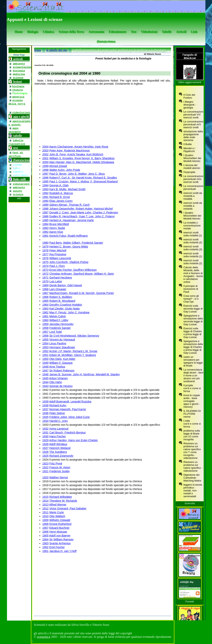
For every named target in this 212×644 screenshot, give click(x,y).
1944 (45, 382)
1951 (45, 355)
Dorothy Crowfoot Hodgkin (65, 304)
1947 (45, 370)
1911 (45, 512)
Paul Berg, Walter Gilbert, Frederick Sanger (76, 242)
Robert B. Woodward (62, 300)
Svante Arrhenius (60, 543)
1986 (45, 216)
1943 (45, 386)
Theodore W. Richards (63, 500)
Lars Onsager (57, 289)
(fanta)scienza (106, 41)
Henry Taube (57, 228)
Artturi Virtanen (58, 378)
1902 (45, 547)
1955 (45, 339)
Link (194, 31)
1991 (45, 197)
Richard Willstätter (60, 496)
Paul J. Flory (57, 265)
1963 (45, 308)
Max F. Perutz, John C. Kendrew (69, 312)
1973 (45, 269)
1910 (45, 516)
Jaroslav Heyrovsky (61, 324)
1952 (45, 351)
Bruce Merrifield (59, 224)
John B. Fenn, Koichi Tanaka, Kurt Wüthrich (76, 154)
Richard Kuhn (57, 405)
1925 (45, 455)
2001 (45, 158)
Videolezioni (149, 31)
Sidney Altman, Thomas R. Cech (69, 204)
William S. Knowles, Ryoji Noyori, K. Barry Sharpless (82, 158)
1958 (45, 327)
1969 (45, 285)
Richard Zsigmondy (61, 455)
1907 (45, 527)
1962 (45, 312)
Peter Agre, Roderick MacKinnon (69, 150)
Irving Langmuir (59, 428)
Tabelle (166, 31)
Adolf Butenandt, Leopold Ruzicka (70, 401)
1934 (45, 420)
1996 (45, 177)
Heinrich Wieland (59, 448)
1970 (45, 281)
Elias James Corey (61, 200)
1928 (45, 444)
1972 (45, 273)
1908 (45, 523)
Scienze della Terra (71, 31)
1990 (45, 200)
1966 (45, 296)
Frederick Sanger (60, 327)
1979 (45, 246)
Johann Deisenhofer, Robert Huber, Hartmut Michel (81, 208)
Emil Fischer (57, 547)
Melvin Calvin (57, 316)
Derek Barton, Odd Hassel (65, 285)
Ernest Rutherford (60, 523)
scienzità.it (43, 636)
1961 (45, 316)
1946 (45, 374)
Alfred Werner (57, 504)
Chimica (48, 31)
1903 (45, 543)
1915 (45, 496)
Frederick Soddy (59, 471)
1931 (45, 432)
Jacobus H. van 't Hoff (62, 551)
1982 (45, 231)
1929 (45, 440)
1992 (45, 193)
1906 (45, 531)
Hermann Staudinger (62, 347)
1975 (45, 262)
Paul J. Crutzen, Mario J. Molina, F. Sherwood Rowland (83, 181)
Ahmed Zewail (58, 166)
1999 (45, 166)
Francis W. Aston (59, 467)
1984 (45, 224)
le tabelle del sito (56, 50)
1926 (45, 451)
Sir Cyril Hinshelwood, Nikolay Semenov (74, 335)
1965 (45, 300)
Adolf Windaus (58, 444)
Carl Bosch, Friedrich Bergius (67, 432)
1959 (45, 324)
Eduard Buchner (59, 527)
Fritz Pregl (55, 463)
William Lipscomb (60, 258)
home (37, 50)
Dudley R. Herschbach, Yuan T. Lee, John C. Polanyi (82, 216)
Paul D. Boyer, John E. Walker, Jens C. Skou (77, 173)
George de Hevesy (61, 386)
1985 (45, 220)
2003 (45, 150)
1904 (45, 539)
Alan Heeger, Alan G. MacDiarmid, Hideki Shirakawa (81, 162)
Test (133, 31)
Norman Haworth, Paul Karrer (67, 409)
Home (19, 31)
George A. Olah (59, 185)
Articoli (181, 31)
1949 (45, 362)
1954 (45, 343)
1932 (45, 428)
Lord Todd (55, 331)
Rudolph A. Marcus (61, 193)
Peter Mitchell (57, 250)
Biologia (32, 31)
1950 (45, 358)
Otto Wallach (57, 516)
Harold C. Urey (58, 420)
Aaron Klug (56, 231)
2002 (45, 154)
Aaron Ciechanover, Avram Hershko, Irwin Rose (78, 146)
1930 (45, 436)
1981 (45, 235)
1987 (45, 212)
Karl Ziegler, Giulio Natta (64, 308)
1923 (45, 463)
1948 (45, 366)
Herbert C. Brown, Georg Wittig (68, 246)
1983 (45, 228)
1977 (45, 254)
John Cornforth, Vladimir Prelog (68, 262)
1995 (45, 181)
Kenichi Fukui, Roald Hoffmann (68, 235)
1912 (45, 508)
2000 (45, 162)
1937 (45, 409)
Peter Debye (57, 413)
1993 (45, 189)
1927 (45, 448)
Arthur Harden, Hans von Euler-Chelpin (73, 440)
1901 (45, 551)
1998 (45, 169)
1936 (45, 413)
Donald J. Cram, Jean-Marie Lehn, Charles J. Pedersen (83, 212)
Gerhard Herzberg (60, 277)
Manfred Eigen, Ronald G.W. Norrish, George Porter (81, 293)
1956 (45, 335)
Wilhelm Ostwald (59, 520)
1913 (45, 504)
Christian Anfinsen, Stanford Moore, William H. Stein (81, 273)
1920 (45, 477)
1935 (45, 417)
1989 (45, 204)
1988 (45, 208)
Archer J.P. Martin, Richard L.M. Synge (73, 351)
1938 (45, 405)
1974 (45, 265)
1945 (45, 378)
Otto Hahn (55, 382)
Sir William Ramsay (61, 539)
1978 (45, 250)
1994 (45, 185)
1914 (45, 500)
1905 (45, 535)
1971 (45, 277)
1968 (45, 289)
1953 (45, 347)
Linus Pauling (57, 343)
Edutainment (117, 31)
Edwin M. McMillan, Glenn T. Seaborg (72, 355)
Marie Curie (56, 512)
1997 (45, 173)
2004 (45, 146)
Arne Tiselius (57, 366)
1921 (45, 471)
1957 (45, 331)
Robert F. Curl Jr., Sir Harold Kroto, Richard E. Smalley (83, 177)
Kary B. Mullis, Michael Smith (67, 189)
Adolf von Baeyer (59, 535)
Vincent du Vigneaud (62, 339)
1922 (45, 467)
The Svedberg (58, 451)
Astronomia (96, 31)
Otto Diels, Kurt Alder (62, 358)
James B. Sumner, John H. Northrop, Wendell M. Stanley (84, 374)
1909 (45, 520)
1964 (45, 304)
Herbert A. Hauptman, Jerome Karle (71, 220)
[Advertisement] (103, 115)
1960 (45, 320)
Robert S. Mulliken (60, 296)
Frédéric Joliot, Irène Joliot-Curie (69, 417)
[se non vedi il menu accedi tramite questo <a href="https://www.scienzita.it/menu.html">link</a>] (19, 333)
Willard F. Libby (58, 320)
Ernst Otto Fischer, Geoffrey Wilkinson (73, 269)
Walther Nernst (58, 477)
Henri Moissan (58, 531)
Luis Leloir (55, 281)
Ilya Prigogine (57, 254)
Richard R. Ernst (59, 197)
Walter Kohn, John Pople (64, 169)
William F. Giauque (61, 362)
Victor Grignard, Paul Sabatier (67, 508)
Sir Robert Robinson (62, 370)
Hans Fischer (57, 436)
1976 (45, 258)
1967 (45, 293)
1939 (45, 401)
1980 (45, 242)
